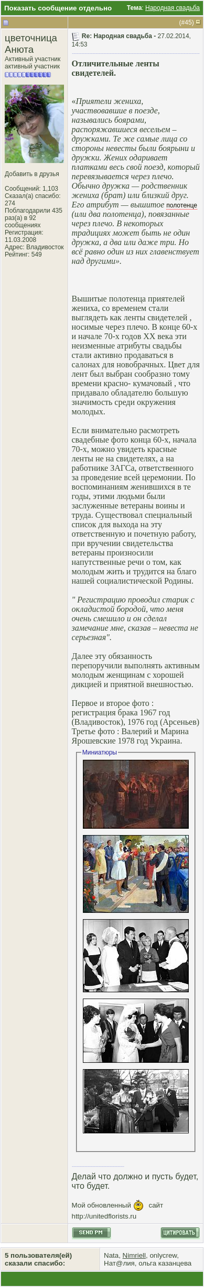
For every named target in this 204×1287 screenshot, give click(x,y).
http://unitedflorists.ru (104, 1216)
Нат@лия (119, 1263)
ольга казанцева (164, 1263)
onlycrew (163, 1255)
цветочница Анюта (31, 43)
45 (188, 22)
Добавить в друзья (32, 174)
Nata (111, 1255)
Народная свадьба (172, 7)
